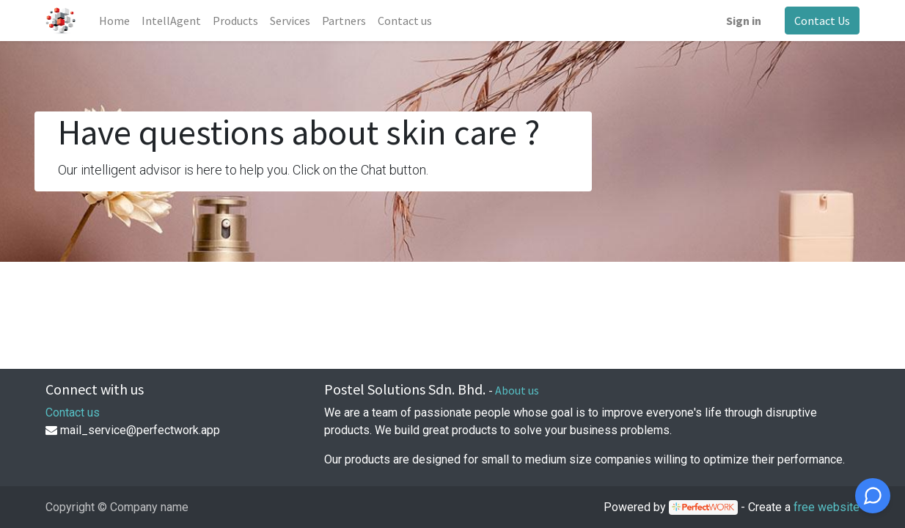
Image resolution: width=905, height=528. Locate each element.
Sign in (743, 20)
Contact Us (822, 20)
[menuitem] (114, 20)
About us (517, 390)
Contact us (72, 412)
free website (827, 507)
